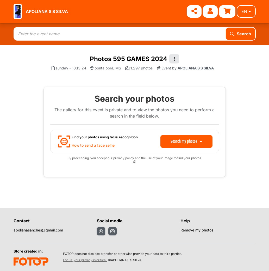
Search (240, 33)
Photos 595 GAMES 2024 (128, 59)
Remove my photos (196, 230)
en (246, 11)
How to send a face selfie (93, 145)
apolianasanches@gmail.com (38, 230)
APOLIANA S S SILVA (47, 11)
